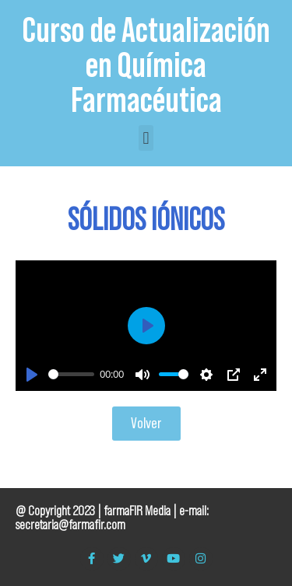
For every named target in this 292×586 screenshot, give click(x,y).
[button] (146, 138)
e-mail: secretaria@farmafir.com (112, 518)
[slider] (71, 374)
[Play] (31, 374)
